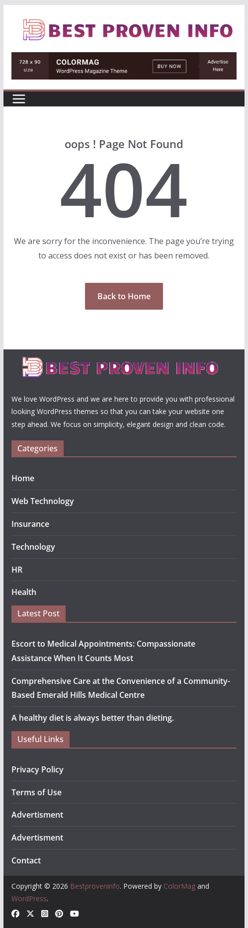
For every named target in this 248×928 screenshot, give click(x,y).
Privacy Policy (37, 769)
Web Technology (42, 501)
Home (22, 478)
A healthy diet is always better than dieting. (92, 717)
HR (16, 569)
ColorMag (179, 886)
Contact (26, 860)
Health (23, 592)
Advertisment (37, 814)
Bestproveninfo (95, 886)
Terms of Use (36, 792)
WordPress (29, 898)
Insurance (30, 523)
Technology (33, 546)
